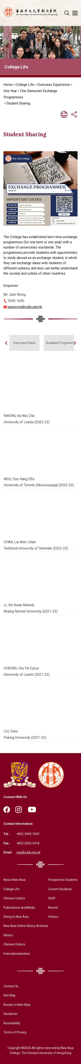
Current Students (60, 889)
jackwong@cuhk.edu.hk (25, 307)
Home (8, 85)
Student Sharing (18, 103)
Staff (52, 898)
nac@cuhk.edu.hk (28, 852)
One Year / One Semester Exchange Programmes (30, 94)
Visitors (53, 916)
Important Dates (24, 343)
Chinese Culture (14, 898)
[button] (75, 343)
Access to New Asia (16, 1004)
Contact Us (10, 986)
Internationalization (16, 953)
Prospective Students (63, 879)
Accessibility (11, 1023)
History (8, 935)
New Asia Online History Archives (25, 926)
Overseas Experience (53, 85)
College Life (25, 85)
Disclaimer (10, 1014)
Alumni (53, 907)
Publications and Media (19, 907)
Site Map (9, 995)
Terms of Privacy (15, 1032)
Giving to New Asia (16, 916)
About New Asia (14, 879)
